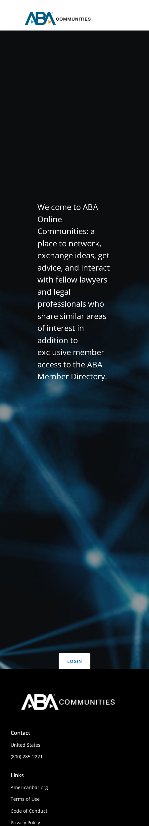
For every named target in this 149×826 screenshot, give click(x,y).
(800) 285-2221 (27, 756)
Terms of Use (25, 799)
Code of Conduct (29, 811)
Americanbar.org (29, 787)
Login (74, 661)
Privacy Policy (25, 822)
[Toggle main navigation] (10, 19)
